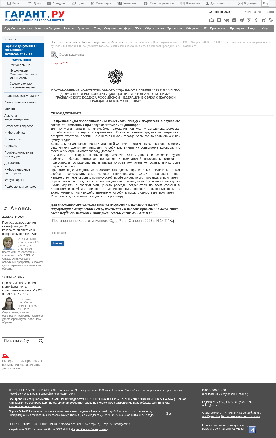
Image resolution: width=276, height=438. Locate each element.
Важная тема (13, 139)
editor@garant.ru (212, 405)
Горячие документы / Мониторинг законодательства (20, 49)
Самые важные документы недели (23, 85)
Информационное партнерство (17, 171)
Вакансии (190, 3)
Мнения (9, 109)
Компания (127, 3)
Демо (34, 3)
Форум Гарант (14, 180)
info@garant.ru (122, 424)
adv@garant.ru (211, 416)
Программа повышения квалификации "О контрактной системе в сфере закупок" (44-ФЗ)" (19, 228)
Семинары (101, 3)
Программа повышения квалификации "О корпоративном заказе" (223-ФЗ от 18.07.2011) (22, 288)
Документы (12, 163)
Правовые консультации (21, 95)
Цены (78, 3)
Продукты (57, 3)
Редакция (247, 3)
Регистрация (252, 11)
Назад (57, 243)
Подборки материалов (20, 186)
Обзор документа (67, 54)
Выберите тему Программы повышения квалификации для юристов (22, 361)
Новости (10, 39)
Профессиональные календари (18, 154)
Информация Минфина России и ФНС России (23, 74)
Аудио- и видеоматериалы (16, 117)
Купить (14, 3)
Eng (265, 3)
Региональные (20, 65)
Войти (270, 11)
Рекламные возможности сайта (240, 416)
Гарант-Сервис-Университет (89, 429)
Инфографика (14, 132)
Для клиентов (218, 3)
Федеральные (20, 59)
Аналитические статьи (20, 102)
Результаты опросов (18, 126)
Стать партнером (158, 3)
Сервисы (10, 146)
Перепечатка (59, 232)
